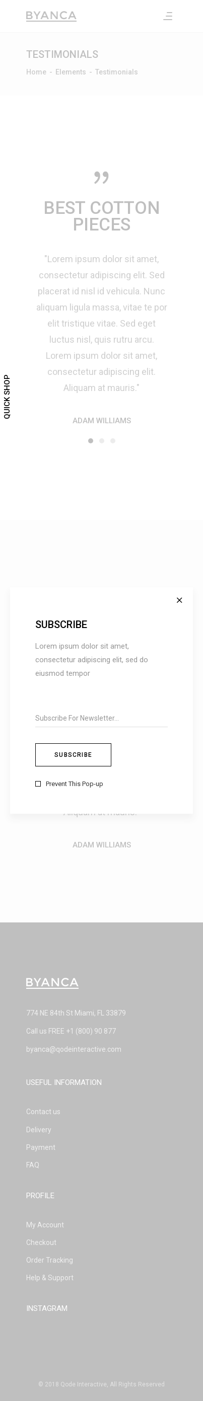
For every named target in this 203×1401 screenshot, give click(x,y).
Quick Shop (7, 396)
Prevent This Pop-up (74, 784)
